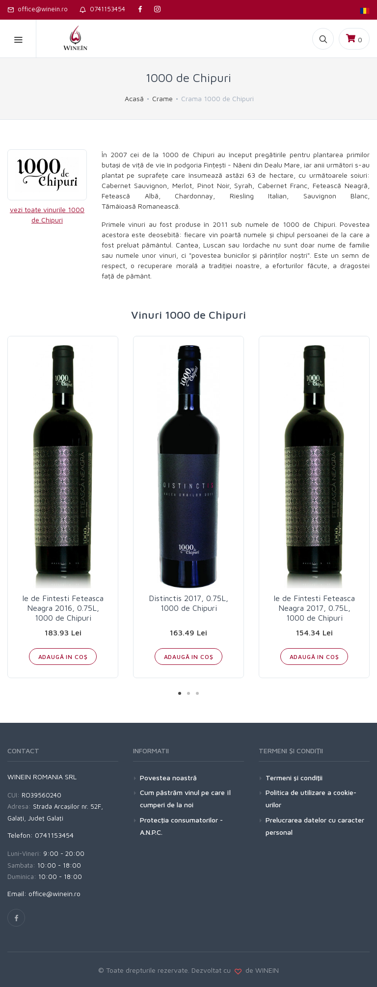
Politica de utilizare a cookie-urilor (311, 798)
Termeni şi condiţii (294, 777)
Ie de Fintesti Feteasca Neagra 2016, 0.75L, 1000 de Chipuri (63, 608)
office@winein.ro (37, 9)
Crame (162, 98)
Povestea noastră (168, 777)
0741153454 (102, 9)
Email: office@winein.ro (44, 893)
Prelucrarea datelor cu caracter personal (315, 826)
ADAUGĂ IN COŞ (63, 656)
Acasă (134, 98)
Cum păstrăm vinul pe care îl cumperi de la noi (185, 798)
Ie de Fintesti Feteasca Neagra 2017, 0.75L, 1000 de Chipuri (314, 608)
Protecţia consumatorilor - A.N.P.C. (181, 826)
